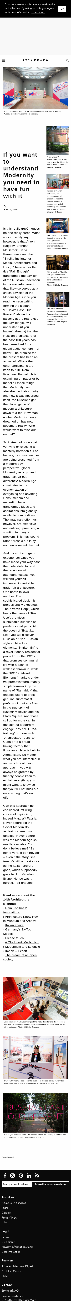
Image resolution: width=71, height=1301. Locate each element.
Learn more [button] (38, 12)
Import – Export (16, 951)
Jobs (4, 1222)
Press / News (10, 1217)
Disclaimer (8, 1242)
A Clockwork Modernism (22, 942)
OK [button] (62, 8)
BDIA (5, 1276)
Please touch (14, 938)
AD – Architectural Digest (17, 1266)
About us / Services (14, 1203)
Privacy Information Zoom (18, 1247)
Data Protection (11, 1251)
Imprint (6, 1237)
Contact (6, 1212)
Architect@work (11, 1271)
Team (5, 1207)
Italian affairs (14, 925)
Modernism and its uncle (22, 946)
